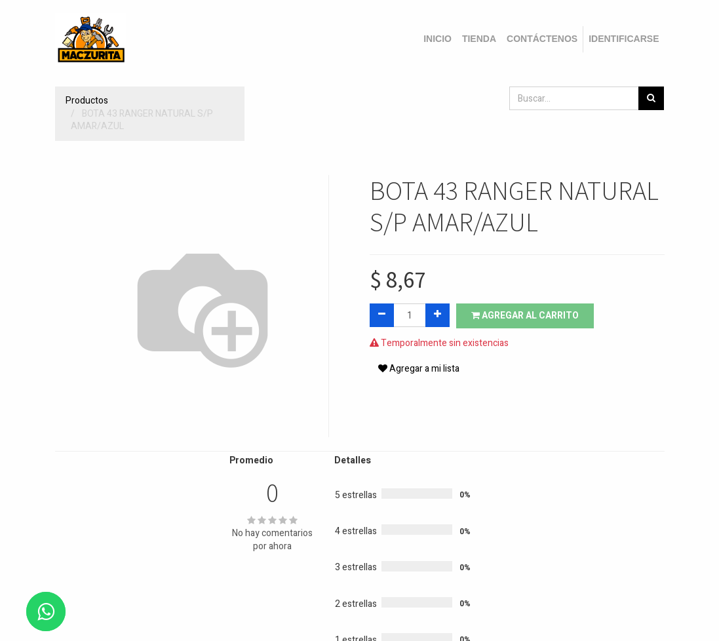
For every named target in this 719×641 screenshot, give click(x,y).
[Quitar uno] (382, 315)
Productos (87, 100)
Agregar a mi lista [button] (418, 369)
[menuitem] (437, 39)
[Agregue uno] (437, 315)
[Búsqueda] (651, 98)
